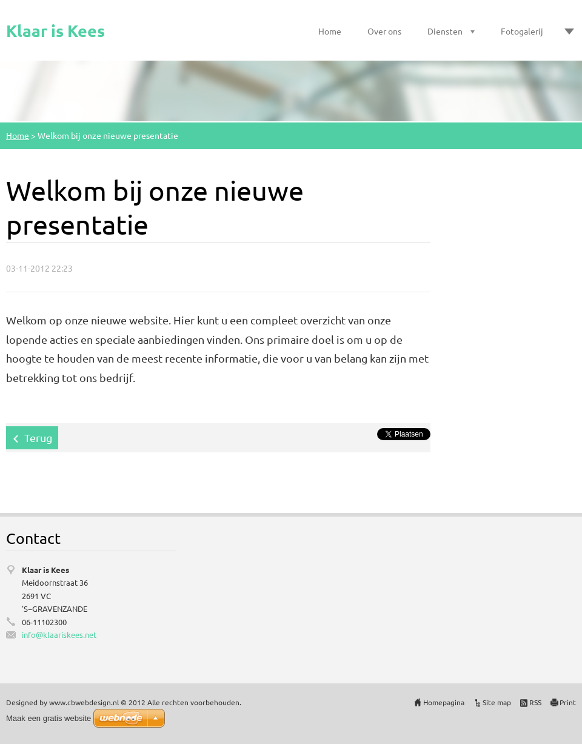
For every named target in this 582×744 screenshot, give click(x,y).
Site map (497, 702)
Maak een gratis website (48, 718)
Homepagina (443, 702)
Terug (38, 437)
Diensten (445, 30)
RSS (535, 702)
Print (568, 702)
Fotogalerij (522, 30)
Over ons (384, 30)
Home (329, 30)
